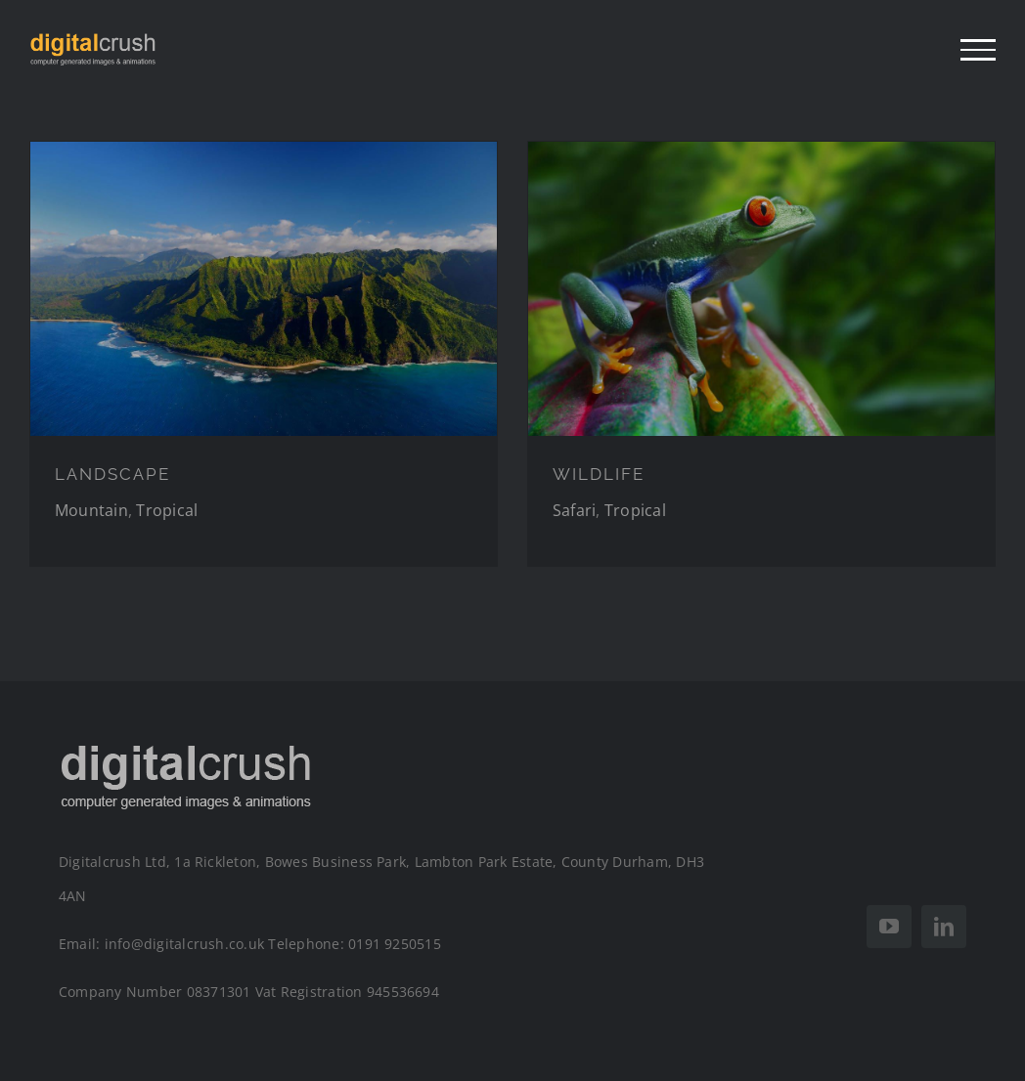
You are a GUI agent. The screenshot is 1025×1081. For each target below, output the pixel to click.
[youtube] (889, 926)
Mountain (91, 510)
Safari (574, 510)
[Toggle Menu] (978, 50)
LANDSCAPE (112, 474)
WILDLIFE (599, 474)
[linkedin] (943, 926)
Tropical (167, 510)
